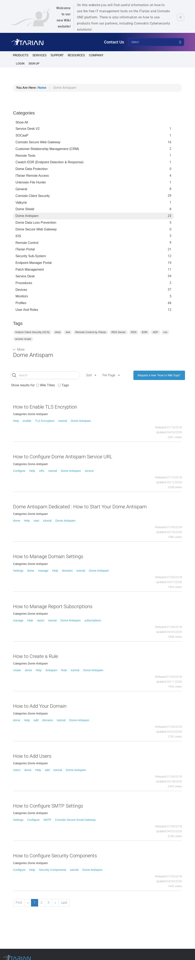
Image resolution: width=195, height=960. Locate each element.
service (89, 470)
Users (17, 770)
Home (42, 88)
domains (67, 570)
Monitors (22, 296)
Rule (64, 670)
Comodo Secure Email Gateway (75, 819)
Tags (65, 385)
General (21, 189)
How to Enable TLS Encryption (45, 407)
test (68, 332)
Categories (24, 113)
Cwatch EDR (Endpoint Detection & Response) (50, 162)
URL (42, 470)
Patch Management (30, 269)
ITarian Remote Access (32, 175)
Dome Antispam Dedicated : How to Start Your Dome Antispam (80, 507)
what (57, 332)
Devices (21, 289)
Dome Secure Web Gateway (36, 229)
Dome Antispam (27, 216)
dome (16, 520)
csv (165, 332)
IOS (18, 236)
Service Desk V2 (28, 128)
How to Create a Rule (35, 656)
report (40, 620)
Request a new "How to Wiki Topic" (159, 375)
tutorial (62, 420)
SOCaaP (22, 135)
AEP (155, 332)
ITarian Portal (25, 249)
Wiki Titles (47, 385)
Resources (76, 55)
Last (64, 902)
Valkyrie (21, 202)
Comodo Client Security (33, 196)
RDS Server (118, 332)
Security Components (52, 869)
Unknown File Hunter (31, 182)
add (36, 720)
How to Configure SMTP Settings (48, 806)
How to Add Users (32, 756)
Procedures (24, 283)
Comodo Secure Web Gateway (38, 142)
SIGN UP (34, 63)
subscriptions (92, 620)
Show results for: (23, 385)
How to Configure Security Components (55, 856)
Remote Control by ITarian (90, 332)
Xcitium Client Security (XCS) (32, 332)
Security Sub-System (31, 256)
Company (96, 55)
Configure (19, 470)
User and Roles (27, 309)
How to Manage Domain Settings (48, 556)
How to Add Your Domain (39, 706)
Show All (22, 122)
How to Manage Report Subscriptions (52, 606)
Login (20, 63)
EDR (144, 332)
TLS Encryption (45, 420)
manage (43, 570)
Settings (18, 570)
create (17, 670)
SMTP (47, 819)
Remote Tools (25, 155)
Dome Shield (25, 209)
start (36, 520)
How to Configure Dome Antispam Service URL (62, 457)
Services (39, 55)
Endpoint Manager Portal (34, 262)
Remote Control (27, 242)
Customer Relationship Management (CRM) (47, 149)
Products (20, 55)
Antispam (51, 670)
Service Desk (25, 276)
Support (57, 55)
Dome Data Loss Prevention (36, 222)
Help (16, 420)
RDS (133, 332)
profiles (21, 303)
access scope (23, 338)
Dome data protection (32, 169)
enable (27, 420)
